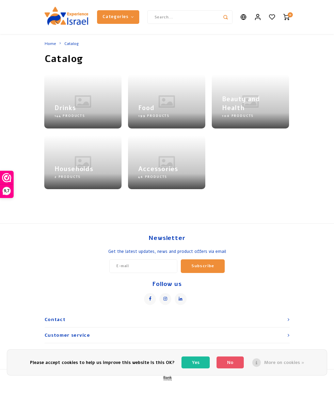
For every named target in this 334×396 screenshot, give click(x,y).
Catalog (71, 43)
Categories (118, 16)
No (230, 363)
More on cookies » (284, 363)
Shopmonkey (209, 389)
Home (50, 43)
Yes (196, 363)
